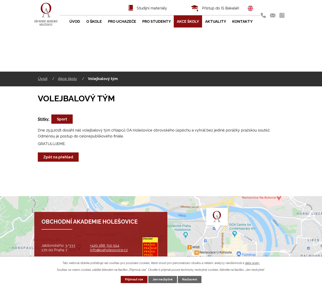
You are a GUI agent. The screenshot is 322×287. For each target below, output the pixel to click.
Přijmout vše (134, 279)
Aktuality (215, 21)
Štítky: (43, 119)
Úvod (42, 79)
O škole (94, 21)
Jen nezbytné (163, 279)
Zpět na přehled (58, 157)
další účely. (252, 263)
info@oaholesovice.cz (109, 250)
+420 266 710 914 (104, 245)
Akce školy (67, 79)
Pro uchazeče (122, 21)
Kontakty (242, 21)
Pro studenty (156, 21)
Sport (62, 119)
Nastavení (189, 279)
